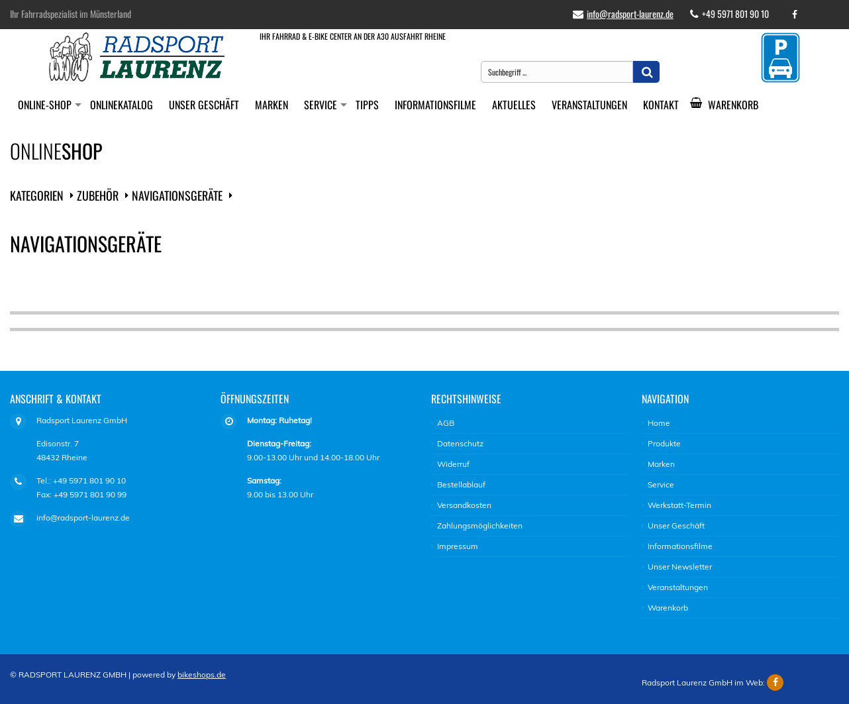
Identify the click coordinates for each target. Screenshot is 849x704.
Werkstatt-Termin (679, 505)
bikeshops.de (201, 674)
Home (659, 423)
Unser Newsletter (680, 567)
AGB (445, 423)
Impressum (457, 546)
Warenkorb (729, 105)
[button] (646, 72)
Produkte (664, 443)
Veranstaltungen (589, 105)
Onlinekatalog (121, 105)
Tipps (367, 105)
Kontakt (661, 105)
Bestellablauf (461, 484)
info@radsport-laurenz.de (630, 14)
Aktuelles (514, 105)
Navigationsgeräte (177, 195)
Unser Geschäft (204, 105)
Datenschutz (460, 443)
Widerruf (453, 464)
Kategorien (37, 195)
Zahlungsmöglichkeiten (480, 525)
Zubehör (98, 195)
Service (320, 105)
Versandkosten (464, 505)
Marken (271, 105)
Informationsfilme (435, 105)
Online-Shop (45, 105)
